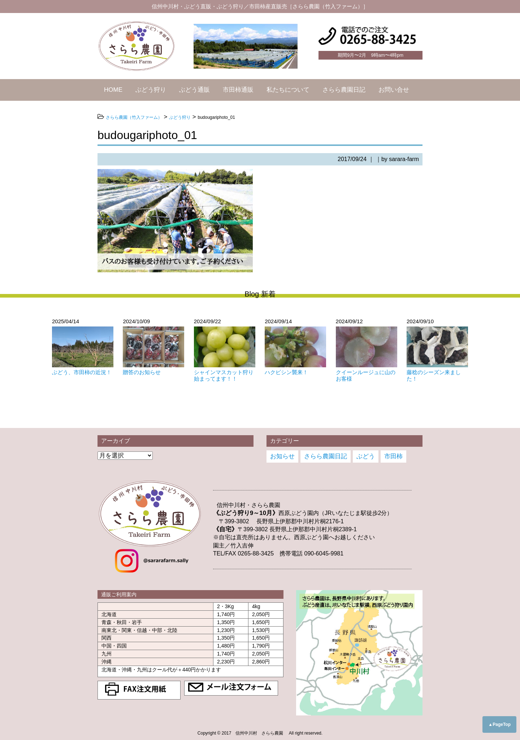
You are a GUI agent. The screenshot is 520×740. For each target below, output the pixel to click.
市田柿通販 (238, 89)
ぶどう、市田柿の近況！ (82, 372)
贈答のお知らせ (142, 372)
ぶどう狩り (150, 89)
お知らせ (282, 456)
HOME (113, 89)
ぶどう (365, 456)
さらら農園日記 (343, 89)
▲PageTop (499, 724)
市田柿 (393, 456)
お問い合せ (393, 89)
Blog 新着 (260, 294)
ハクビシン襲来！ (286, 372)
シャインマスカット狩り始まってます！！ (224, 375)
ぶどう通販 (194, 89)
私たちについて (287, 89)
